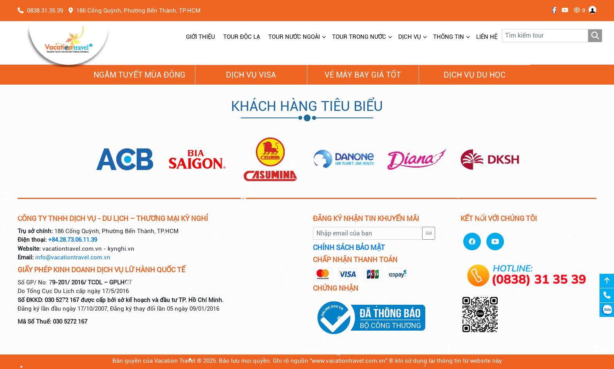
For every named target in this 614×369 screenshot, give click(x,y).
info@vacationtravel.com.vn (72, 257)
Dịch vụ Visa (251, 75)
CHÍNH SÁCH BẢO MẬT (349, 247)
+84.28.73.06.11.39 (72, 239)
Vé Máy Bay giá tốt (363, 75)
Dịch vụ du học (475, 75)
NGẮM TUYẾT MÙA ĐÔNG (140, 75)
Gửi (429, 233)
